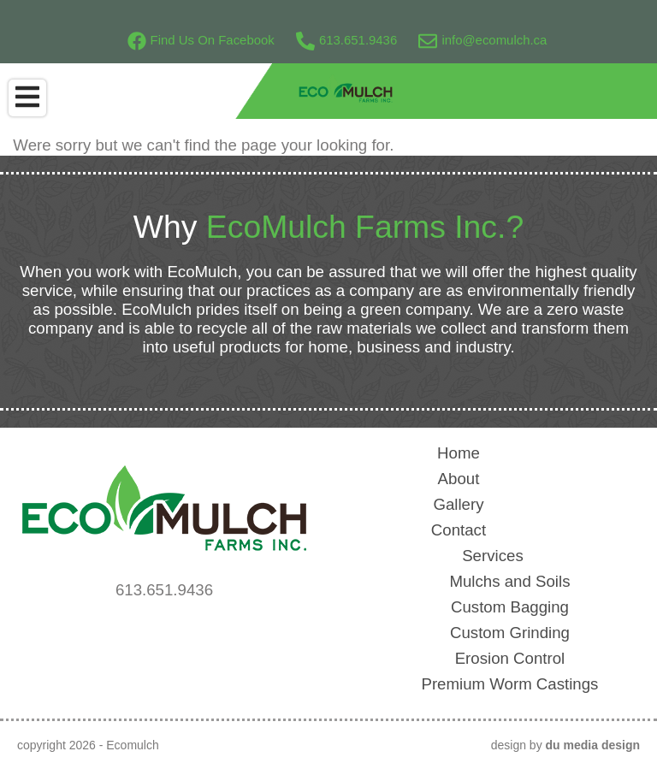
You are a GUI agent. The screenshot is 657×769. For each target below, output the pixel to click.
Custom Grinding (510, 633)
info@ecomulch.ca (482, 40)
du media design (593, 745)
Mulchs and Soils (509, 581)
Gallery (458, 504)
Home (458, 453)
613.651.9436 (346, 40)
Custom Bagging (510, 607)
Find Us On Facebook (201, 40)
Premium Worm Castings (509, 684)
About (459, 479)
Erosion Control (510, 658)
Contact (458, 530)
